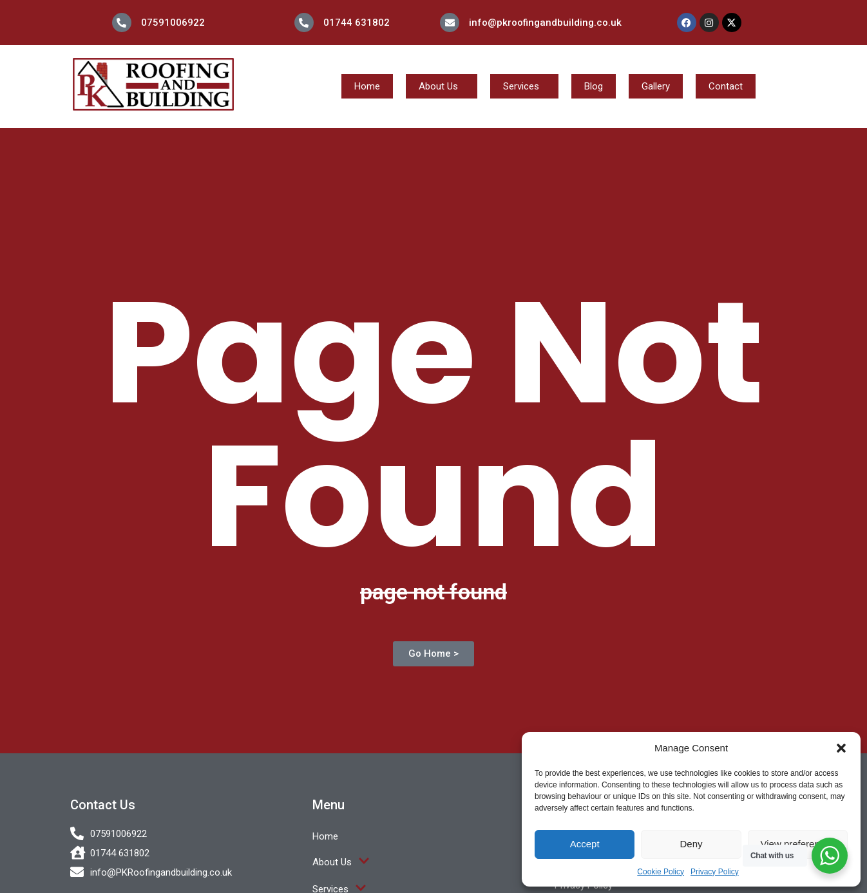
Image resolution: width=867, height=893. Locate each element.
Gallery (656, 86)
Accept (585, 843)
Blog (593, 86)
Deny (691, 843)
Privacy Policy (715, 871)
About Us (438, 86)
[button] (841, 748)
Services (521, 86)
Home (367, 86)
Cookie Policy (660, 871)
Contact (726, 86)
